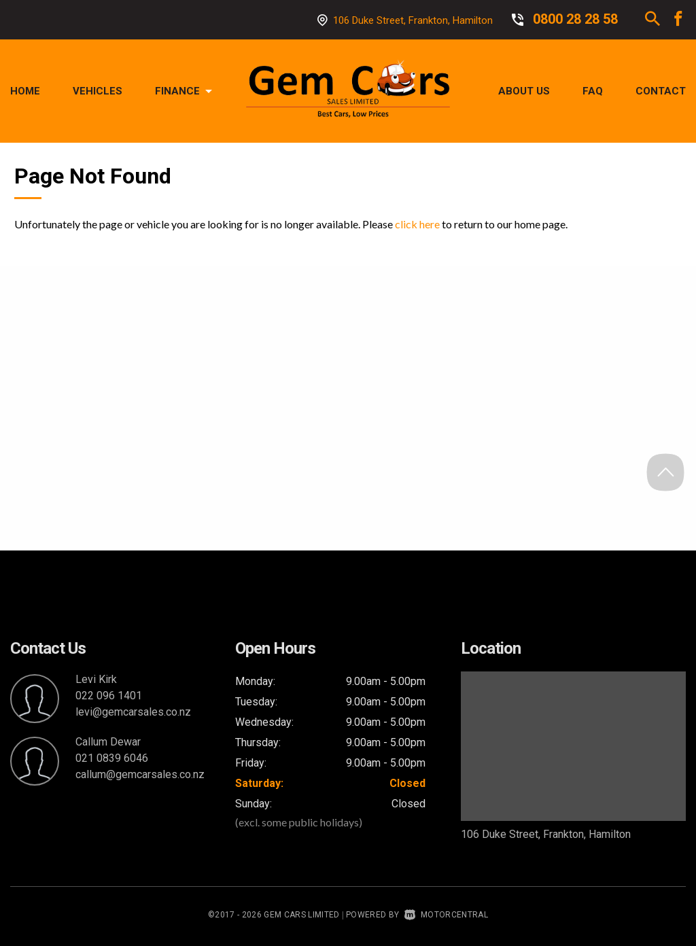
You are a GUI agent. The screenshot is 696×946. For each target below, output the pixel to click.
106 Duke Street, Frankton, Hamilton (413, 20)
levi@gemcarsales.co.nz (133, 711)
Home (25, 91)
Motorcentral (446, 914)
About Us (524, 91)
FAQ (592, 91)
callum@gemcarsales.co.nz (140, 774)
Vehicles (97, 91)
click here (417, 223)
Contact (661, 91)
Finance (183, 91)
